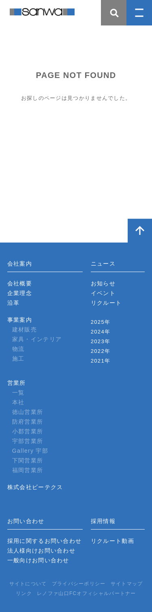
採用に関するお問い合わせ (44, 541)
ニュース (103, 263)
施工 (18, 358)
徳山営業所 (27, 412)
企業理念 (19, 293)
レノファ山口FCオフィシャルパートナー (86, 593)
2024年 (100, 332)
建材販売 (24, 329)
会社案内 (19, 263)
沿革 (13, 303)
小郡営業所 (27, 431)
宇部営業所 (27, 441)
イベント (103, 293)
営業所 (16, 383)
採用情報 (103, 521)
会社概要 (19, 283)
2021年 (100, 361)
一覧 (18, 392)
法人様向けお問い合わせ (41, 550)
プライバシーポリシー (79, 583)
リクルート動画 (112, 541)
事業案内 (19, 320)
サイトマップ (127, 583)
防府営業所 (27, 421)
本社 (18, 402)
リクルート (106, 303)
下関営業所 (27, 460)
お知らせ (103, 283)
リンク (24, 593)
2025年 (100, 322)
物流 (18, 349)
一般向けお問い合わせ (38, 560)
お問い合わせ (26, 521)
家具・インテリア (37, 339)
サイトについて (28, 583)
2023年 (100, 341)
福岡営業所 (27, 470)
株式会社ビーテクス (35, 487)
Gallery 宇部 (30, 450)
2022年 (100, 351)
